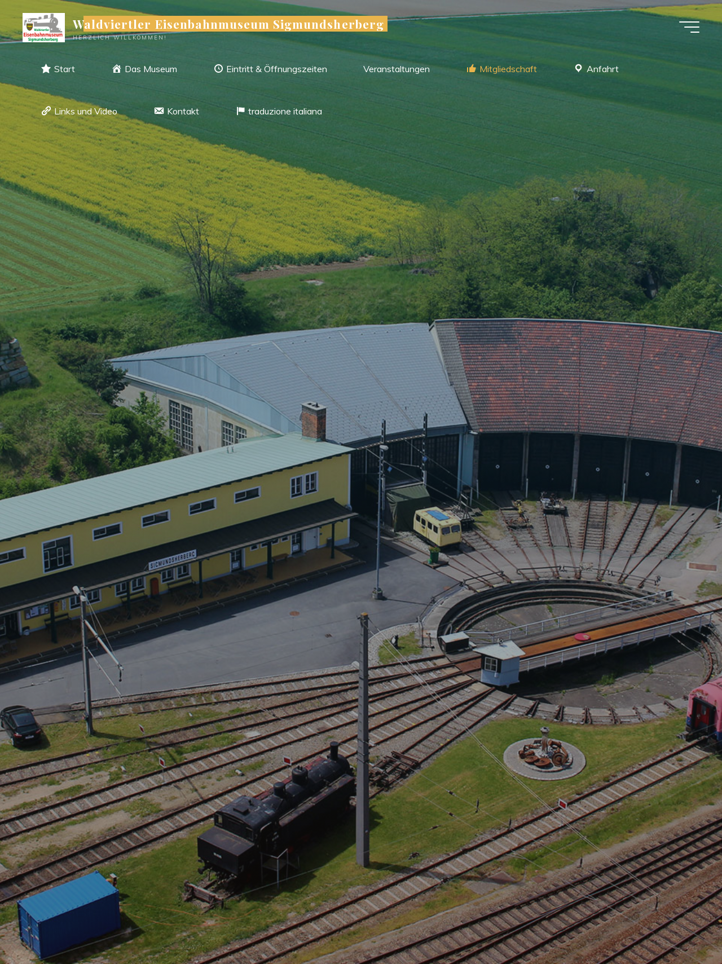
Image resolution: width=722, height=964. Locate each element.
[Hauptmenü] (689, 27)
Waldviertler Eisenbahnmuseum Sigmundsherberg (228, 24)
